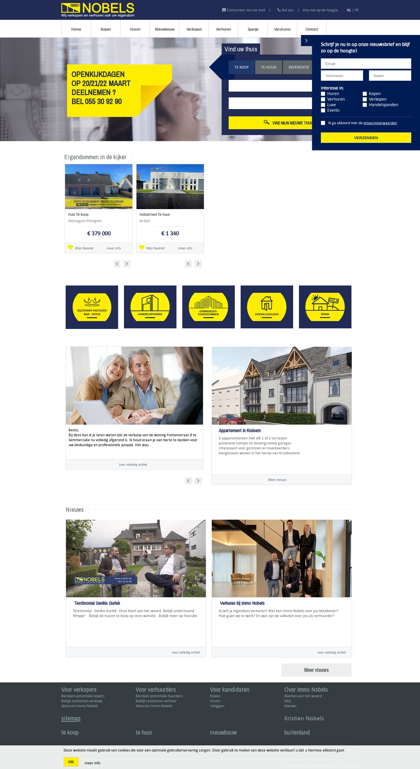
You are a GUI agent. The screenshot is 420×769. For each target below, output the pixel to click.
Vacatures (282, 29)
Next (127, 262)
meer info (114, 248)
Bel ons (285, 10)
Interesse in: (332, 88)
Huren (135, 29)
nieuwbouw (223, 732)
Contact (311, 29)
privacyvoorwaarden (380, 122)
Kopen (106, 29)
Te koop (242, 67)
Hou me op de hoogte (320, 10)
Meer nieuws (277, 479)
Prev (119, 262)
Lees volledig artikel (133, 464)
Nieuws (290, 705)
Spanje (253, 29)
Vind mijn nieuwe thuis (289, 123)
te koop (70, 732)
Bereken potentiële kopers (82, 695)
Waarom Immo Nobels (79, 705)
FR (357, 10)
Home (76, 29)
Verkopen (194, 29)
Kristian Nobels (304, 718)
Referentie (299, 67)
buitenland (297, 732)
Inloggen (217, 705)
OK (71, 762)
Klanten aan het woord (303, 695)
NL (349, 10)
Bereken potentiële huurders (159, 695)
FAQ (287, 700)
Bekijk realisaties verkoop (81, 700)
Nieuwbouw (164, 29)
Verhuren (223, 29)
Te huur (268, 67)
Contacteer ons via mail (244, 10)
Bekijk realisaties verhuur (156, 700)
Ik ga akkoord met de (362, 122)
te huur (144, 732)
